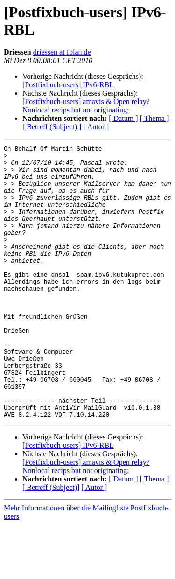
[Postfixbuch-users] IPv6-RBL (68, 85)
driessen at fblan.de (62, 52)
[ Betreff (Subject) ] (51, 127)
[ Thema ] (154, 118)
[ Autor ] (96, 127)
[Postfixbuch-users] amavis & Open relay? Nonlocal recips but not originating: (86, 106)
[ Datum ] (123, 118)
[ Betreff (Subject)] (50, 542)
